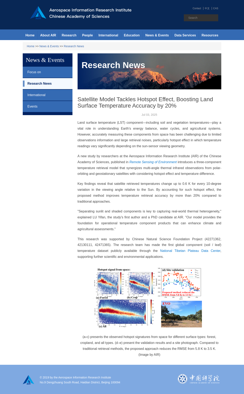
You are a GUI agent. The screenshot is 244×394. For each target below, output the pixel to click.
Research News (74, 46)
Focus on (32, 72)
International (34, 95)
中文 (207, 8)
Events (30, 106)
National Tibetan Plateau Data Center (190, 251)
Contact (197, 8)
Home (29, 35)
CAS (215, 8)
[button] (48, 35)
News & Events (49, 46)
